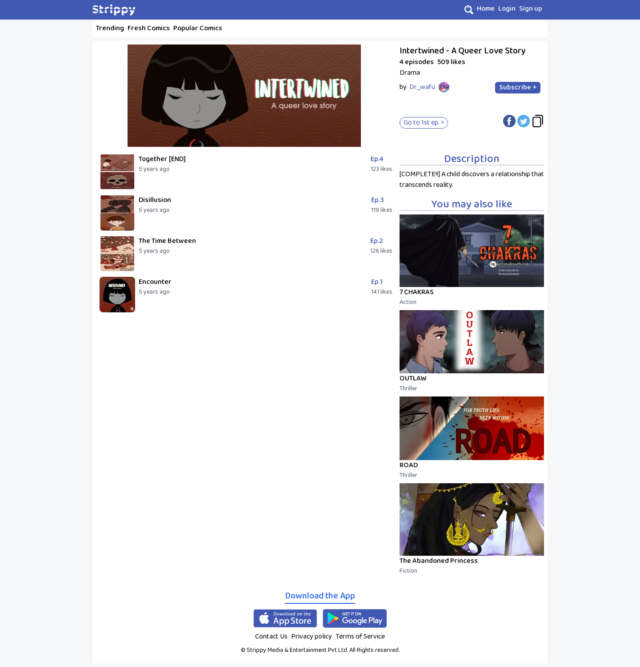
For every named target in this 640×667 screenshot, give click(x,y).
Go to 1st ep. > (424, 122)
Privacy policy (311, 636)
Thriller (408, 388)
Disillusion (155, 200)
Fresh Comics (149, 28)
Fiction (408, 570)
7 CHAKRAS (417, 292)
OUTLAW (413, 378)
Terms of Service (360, 636)
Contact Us (271, 636)
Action (408, 302)
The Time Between (167, 241)
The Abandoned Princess (439, 560)
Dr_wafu (422, 87)
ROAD (409, 465)
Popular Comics (197, 28)
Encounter (155, 281)
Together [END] (162, 159)
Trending (110, 28)
